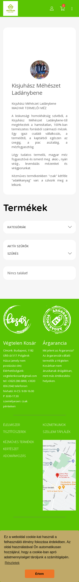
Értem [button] (39, 573)
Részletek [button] (12, 563)
